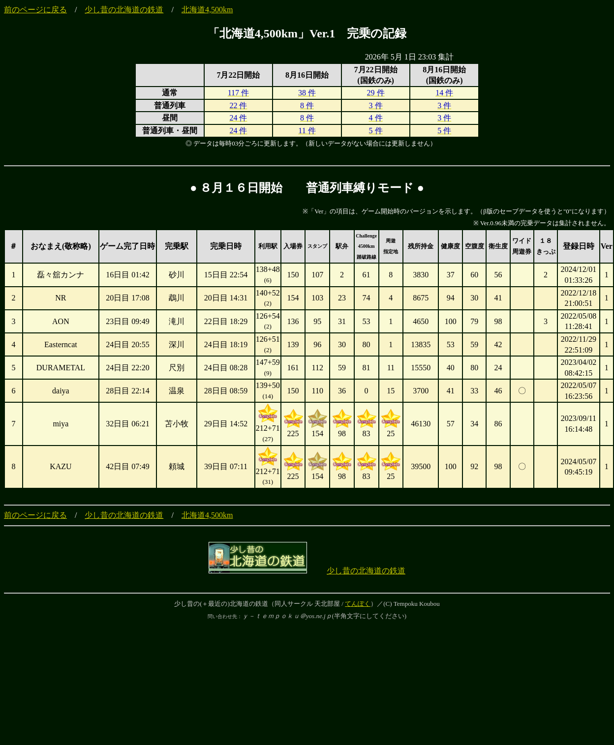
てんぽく (357, 603)
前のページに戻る (35, 9)
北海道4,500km (207, 9)
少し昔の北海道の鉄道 (124, 9)
